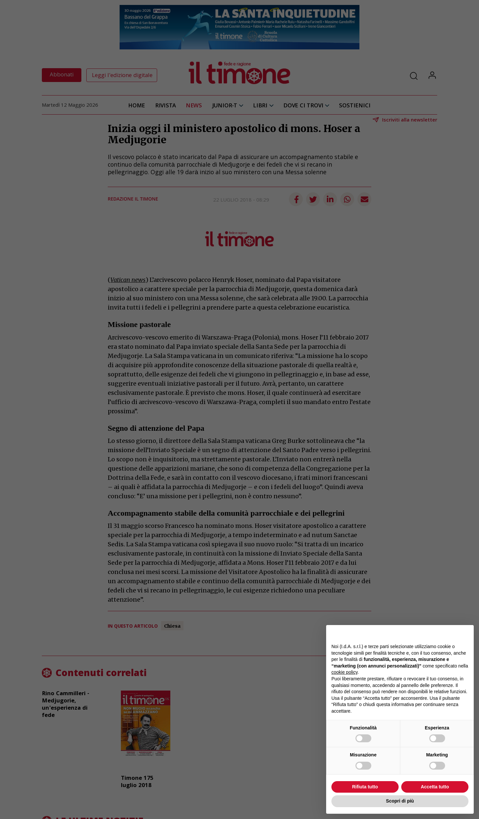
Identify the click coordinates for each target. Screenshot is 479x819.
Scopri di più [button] (400, 801)
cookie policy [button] (344, 672)
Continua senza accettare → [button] (437, 633)
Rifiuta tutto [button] (365, 786)
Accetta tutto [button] (435, 786)
